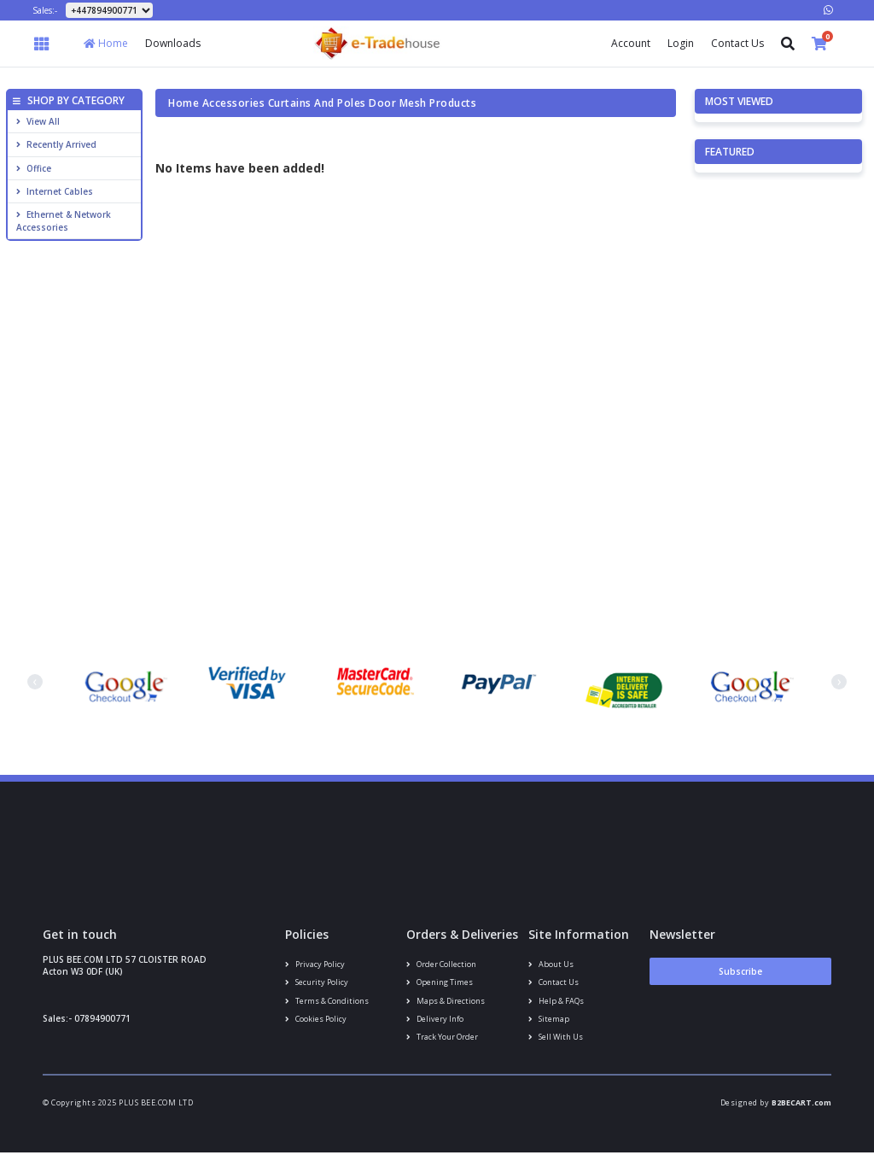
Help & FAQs (555, 1001)
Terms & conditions (326, 1001)
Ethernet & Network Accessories (63, 220)
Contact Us (737, 43)
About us (550, 964)
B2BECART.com (801, 1105)
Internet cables (54, 191)
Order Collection (440, 964)
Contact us (553, 982)
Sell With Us (555, 1038)
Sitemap (548, 1019)
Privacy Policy (315, 964)
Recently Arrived (56, 144)
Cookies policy (316, 1019)
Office (33, 168)
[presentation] (35, 681)
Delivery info (434, 1019)
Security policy (316, 982)
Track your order (441, 1038)
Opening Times (439, 982)
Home (106, 43)
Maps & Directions (445, 1001)
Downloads (173, 43)
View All (38, 121)
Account (630, 43)
